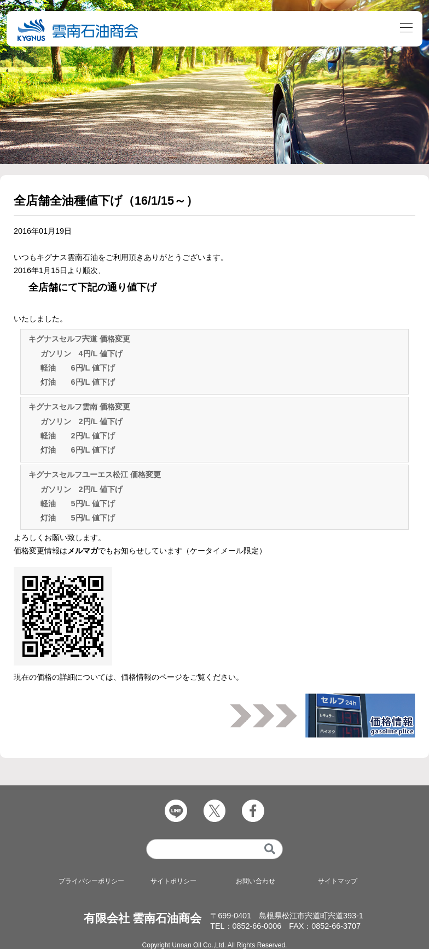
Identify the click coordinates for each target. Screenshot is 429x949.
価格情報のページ (151, 677)
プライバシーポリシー (91, 881)
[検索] (270, 849)
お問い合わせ (255, 881)
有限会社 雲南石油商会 (143, 918)
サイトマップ (337, 881)
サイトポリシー (173, 881)
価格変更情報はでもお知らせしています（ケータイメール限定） (140, 550)
